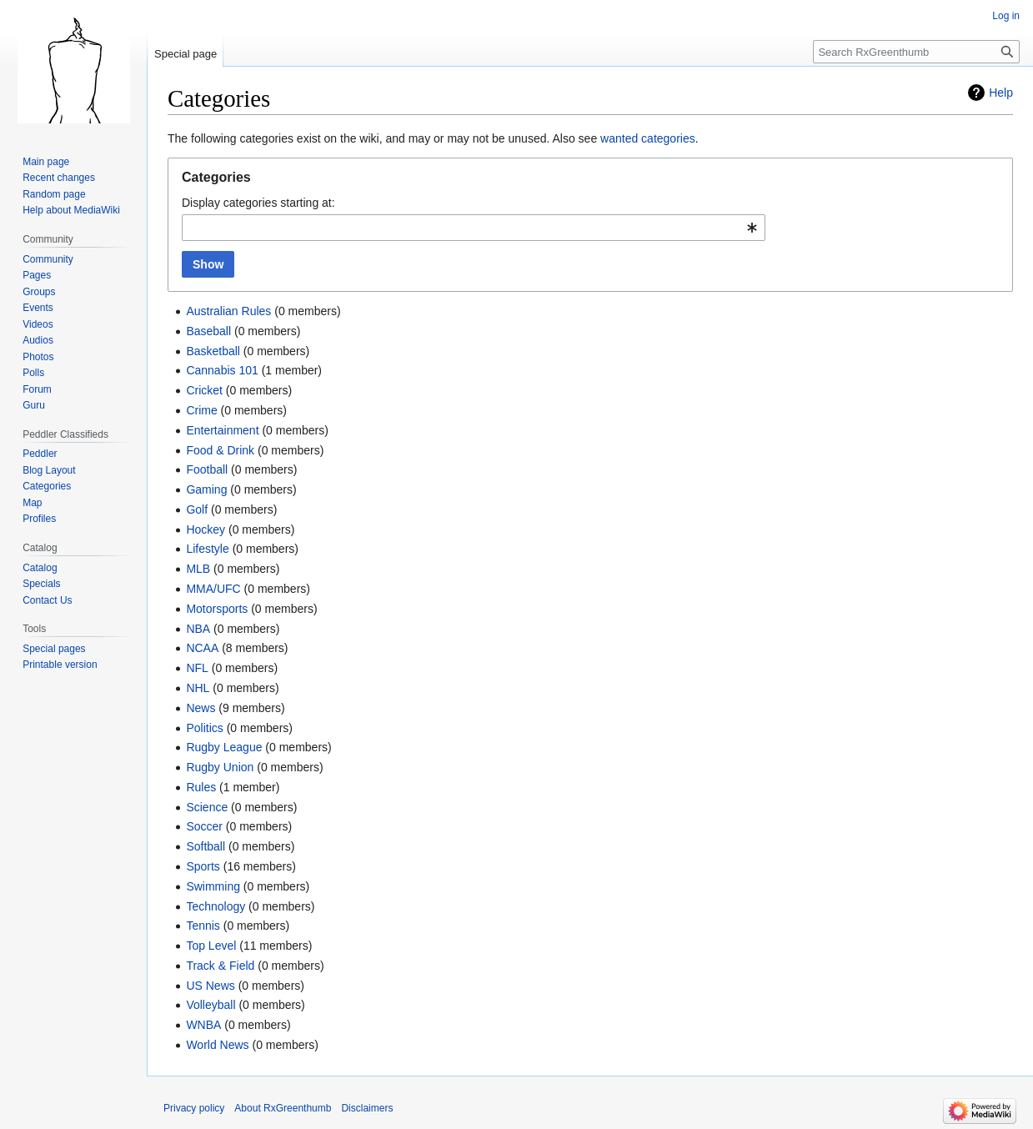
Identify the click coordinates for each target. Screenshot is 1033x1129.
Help (1001, 92)
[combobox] (473, 227)
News (200, 708)
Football (207, 469)
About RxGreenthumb (282, 1108)
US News (210, 985)
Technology (215, 906)
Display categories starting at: (258, 202)
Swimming (213, 886)
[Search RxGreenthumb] (916, 51)
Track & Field (220, 965)
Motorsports (217, 608)
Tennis (202, 925)
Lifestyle (207, 548)
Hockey (205, 529)
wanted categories (647, 138)
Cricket (204, 390)
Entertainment (222, 430)
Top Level (211, 945)
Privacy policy (193, 1108)
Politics (204, 728)
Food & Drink (220, 450)
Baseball (208, 331)
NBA (198, 628)
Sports (202, 866)
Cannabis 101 (222, 370)
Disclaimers (367, 1108)
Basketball (213, 351)
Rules (201, 787)
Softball (205, 846)
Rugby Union (219, 767)
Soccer (204, 826)
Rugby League (224, 747)
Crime (201, 410)
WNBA (203, 1024)
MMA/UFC (213, 588)
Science (207, 807)
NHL (197, 688)
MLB (198, 568)
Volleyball (210, 1004)
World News (217, 1044)
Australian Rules (228, 311)
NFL (197, 668)
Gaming (206, 489)
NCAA (202, 648)
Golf (197, 509)
